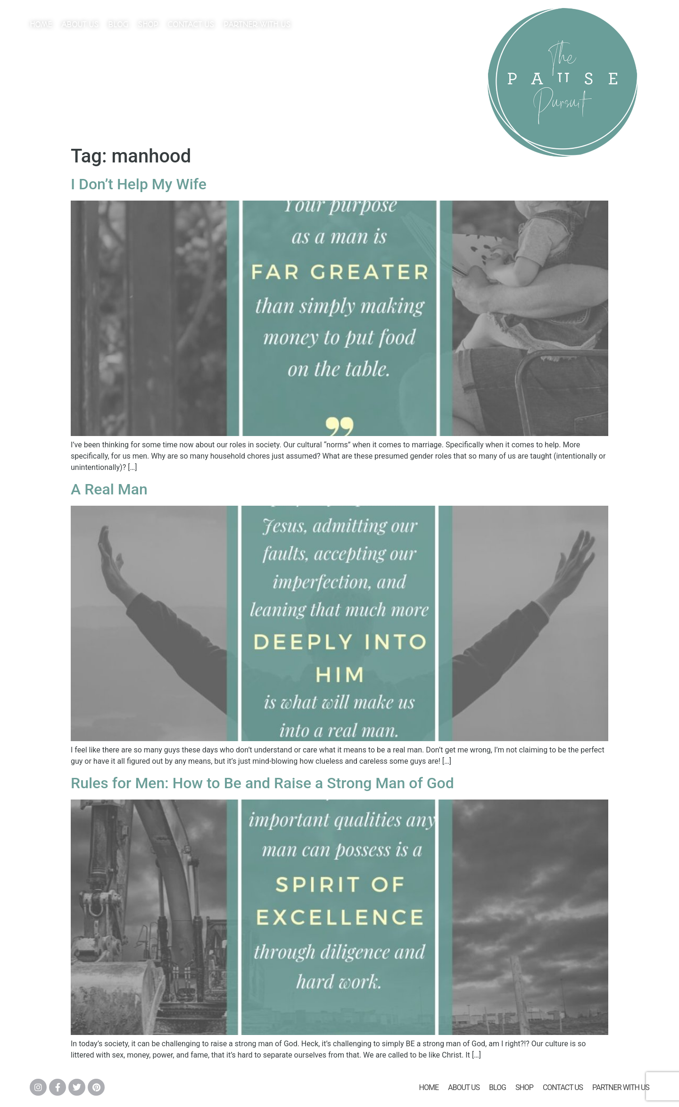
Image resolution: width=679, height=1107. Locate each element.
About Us (80, 24)
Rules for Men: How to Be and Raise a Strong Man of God (262, 783)
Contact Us (190, 24)
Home (41, 24)
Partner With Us (257, 24)
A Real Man (109, 489)
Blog (118, 24)
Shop (148, 24)
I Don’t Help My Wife (139, 184)
